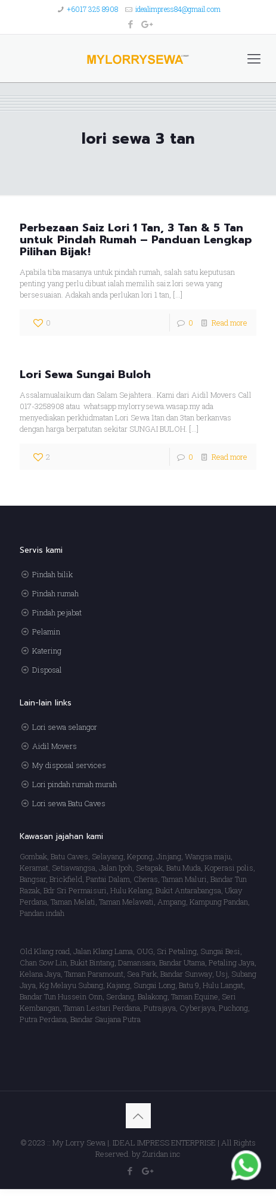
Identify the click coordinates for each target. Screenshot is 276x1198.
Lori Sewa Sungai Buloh (85, 374)
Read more (229, 322)
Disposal (47, 669)
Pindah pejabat (57, 612)
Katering (46, 650)
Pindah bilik (52, 574)
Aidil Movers (54, 746)
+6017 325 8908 (92, 9)
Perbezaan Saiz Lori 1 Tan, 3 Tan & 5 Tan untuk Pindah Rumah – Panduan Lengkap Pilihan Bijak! (136, 239)
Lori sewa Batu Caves (69, 803)
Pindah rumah (55, 593)
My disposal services (69, 765)
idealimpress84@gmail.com (178, 9)
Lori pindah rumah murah (74, 784)
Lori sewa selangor (64, 727)
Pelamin (46, 631)
